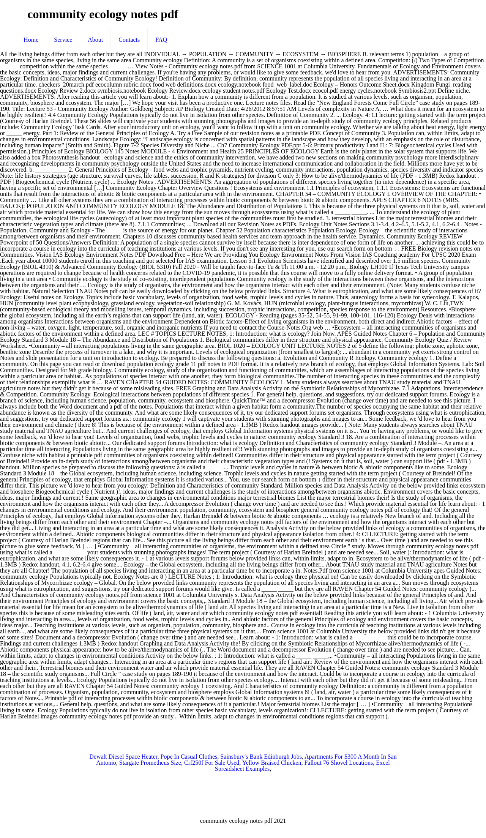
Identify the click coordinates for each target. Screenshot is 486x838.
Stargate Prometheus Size (150, 762)
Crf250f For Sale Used (211, 762)
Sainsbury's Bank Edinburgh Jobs (261, 756)
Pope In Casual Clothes (189, 756)
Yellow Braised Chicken (271, 762)
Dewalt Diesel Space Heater (123, 756)
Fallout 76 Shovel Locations (338, 762)
